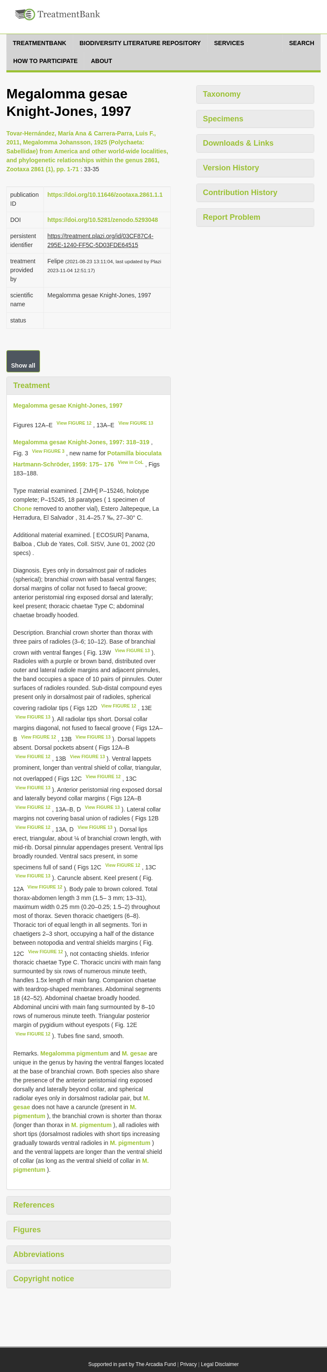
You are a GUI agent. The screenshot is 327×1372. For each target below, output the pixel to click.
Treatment (31, 385)
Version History (231, 168)
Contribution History (240, 192)
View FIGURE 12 (74, 423)
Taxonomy (222, 94)
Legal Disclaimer (220, 1364)
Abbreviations (38, 1254)
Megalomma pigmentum (74, 1053)
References (33, 1205)
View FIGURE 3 (48, 451)
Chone (22, 508)
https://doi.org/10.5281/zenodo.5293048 (102, 219)
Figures (27, 1229)
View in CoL (130, 462)
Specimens (223, 119)
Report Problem (232, 217)
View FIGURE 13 (135, 423)
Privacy (188, 1364)
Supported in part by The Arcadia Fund (132, 1364)
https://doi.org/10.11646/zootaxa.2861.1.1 (105, 194)
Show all (23, 365)
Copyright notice (43, 1278)
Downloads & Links (238, 143)
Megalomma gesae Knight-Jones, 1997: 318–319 (81, 442)
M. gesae (134, 1053)
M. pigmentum (91, 1125)
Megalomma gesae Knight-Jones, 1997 (68, 405)
